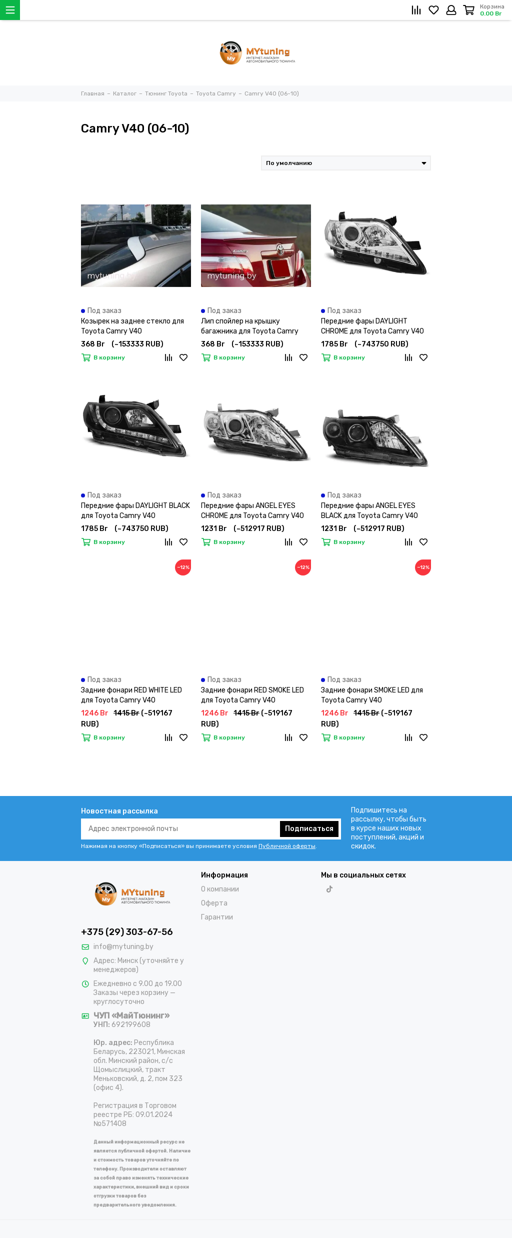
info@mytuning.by (124, 946)
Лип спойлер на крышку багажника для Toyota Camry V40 (249, 326)
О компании (220, 889)
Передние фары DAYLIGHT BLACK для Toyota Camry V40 (135, 511)
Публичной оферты (287, 846)
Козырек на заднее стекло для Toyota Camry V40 (132, 326)
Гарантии (217, 917)
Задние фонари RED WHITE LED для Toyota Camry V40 (131, 695)
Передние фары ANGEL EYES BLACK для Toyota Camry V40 (369, 511)
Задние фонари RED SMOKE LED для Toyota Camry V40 (252, 695)
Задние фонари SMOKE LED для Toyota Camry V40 (372, 695)
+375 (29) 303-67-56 (127, 932)
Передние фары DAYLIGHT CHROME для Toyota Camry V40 (372, 326)
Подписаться (309, 828)
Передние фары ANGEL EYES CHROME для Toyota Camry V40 (252, 511)
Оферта (214, 903)
